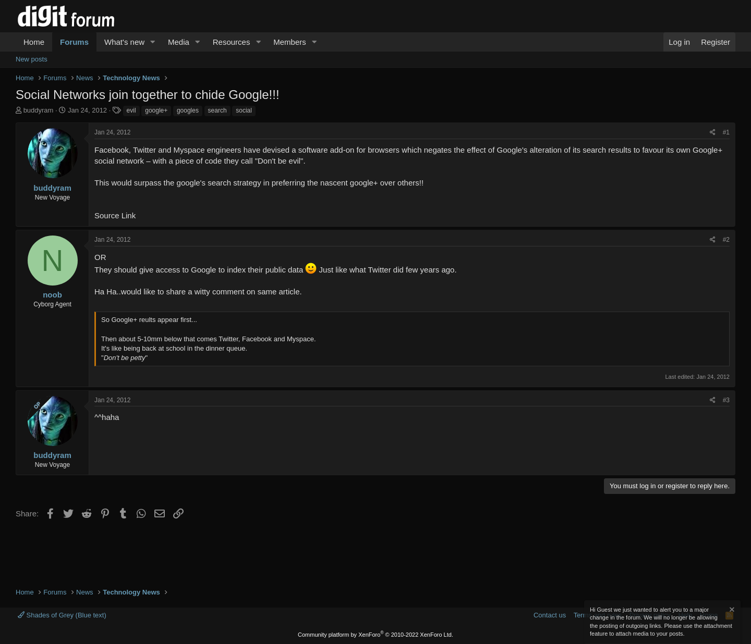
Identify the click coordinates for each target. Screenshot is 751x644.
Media (178, 42)
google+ (156, 110)
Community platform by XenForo (375, 634)
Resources (231, 42)
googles (188, 110)
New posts (31, 59)
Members (289, 42)
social (244, 110)
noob (52, 294)
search (217, 110)
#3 (726, 400)
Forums (74, 42)
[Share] (712, 133)
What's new (124, 42)
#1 (726, 132)
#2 (726, 239)
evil (131, 110)
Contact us (550, 615)
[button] (153, 42)
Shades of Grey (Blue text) (62, 615)
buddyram (38, 110)
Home (33, 42)
